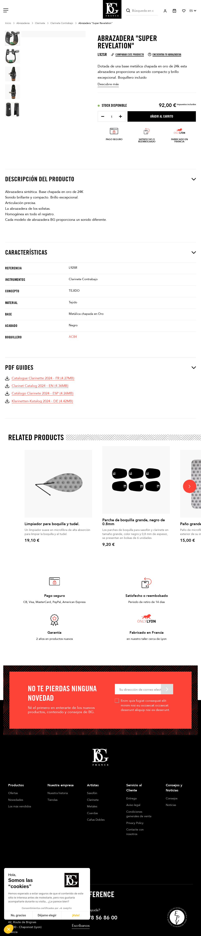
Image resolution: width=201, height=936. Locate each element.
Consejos (171, 798)
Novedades (15, 800)
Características (100, 252)
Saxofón (92, 793)
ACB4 (73, 337)
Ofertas (13, 793)
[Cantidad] (111, 116)
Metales (92, 806)
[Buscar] (142, 10)
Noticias (171, 805)
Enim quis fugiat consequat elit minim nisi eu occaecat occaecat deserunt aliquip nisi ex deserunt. (145, 705)
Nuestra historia (57, 793)
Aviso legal (133, 805)
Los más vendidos (19, 806)
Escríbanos (81, 894)
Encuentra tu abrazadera (164, 54)
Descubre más (108, 84)
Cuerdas (92, 813)
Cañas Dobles (96, 820)
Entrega (131, 798)
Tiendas (52, 800)
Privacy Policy (134, 823)
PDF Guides (100, 367)
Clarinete (93, 800)
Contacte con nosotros (135, 832)
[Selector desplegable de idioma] (193, 11)
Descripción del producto (100, 179)
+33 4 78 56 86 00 (94, 886)
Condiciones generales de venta (138, 814)
